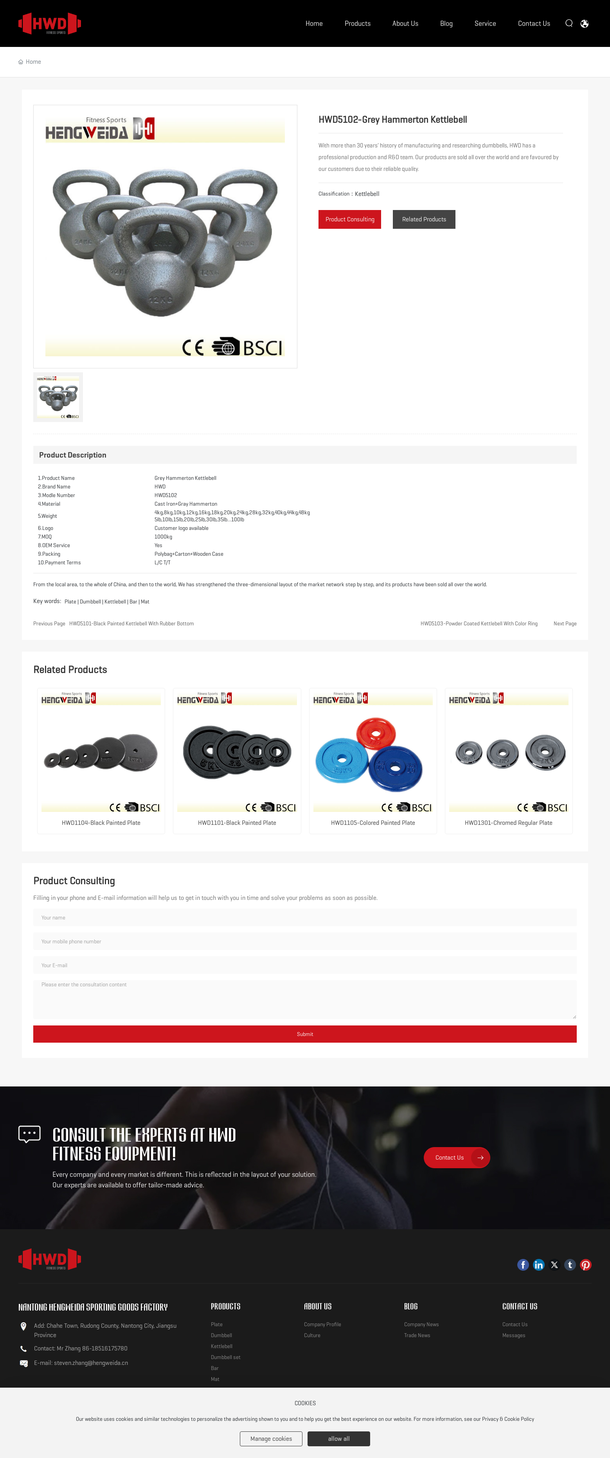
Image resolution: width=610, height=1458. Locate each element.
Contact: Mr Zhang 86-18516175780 (81, 1348)
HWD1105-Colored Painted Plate (373, 823)
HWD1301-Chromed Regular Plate (508, 823)
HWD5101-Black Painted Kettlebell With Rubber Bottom (131, 623)
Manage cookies (271, 1439)
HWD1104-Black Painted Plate (101, 823)
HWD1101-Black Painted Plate (237, 823)
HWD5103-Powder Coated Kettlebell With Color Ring (479, 623)
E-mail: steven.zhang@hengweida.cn (81, 1363)
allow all (339, 1439)
